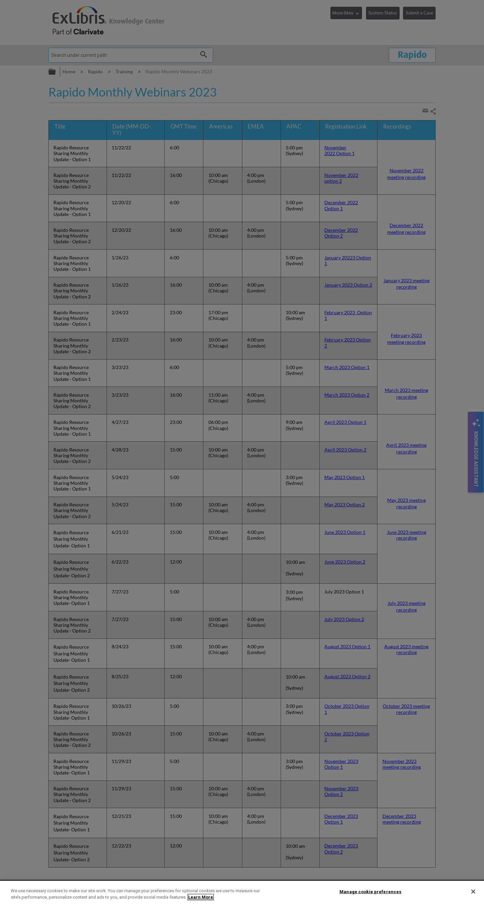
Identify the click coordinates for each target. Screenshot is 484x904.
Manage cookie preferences (370, 891)
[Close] (473, 891)
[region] (242, 892)
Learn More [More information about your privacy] (200, 897)
